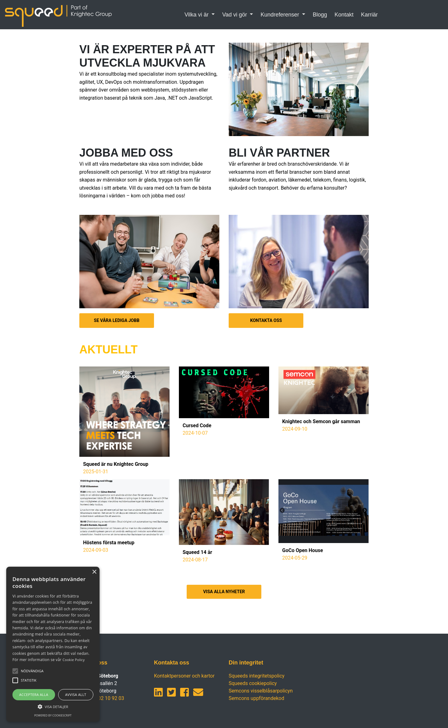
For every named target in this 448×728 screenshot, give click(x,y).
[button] (32, 671)
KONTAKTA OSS (266, 320)
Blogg (320, 15)
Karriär (369, 15)
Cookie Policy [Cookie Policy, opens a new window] (74, 659)
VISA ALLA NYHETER (224, 591)
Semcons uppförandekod (256, 698)
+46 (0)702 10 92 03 (101, 698)
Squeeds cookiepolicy (253, 683)
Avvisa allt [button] (75, 694)
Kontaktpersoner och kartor (184, 676)
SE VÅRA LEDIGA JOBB (116, 320)
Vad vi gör (235, 15)
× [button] (94, 572)
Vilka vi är (197, 15)
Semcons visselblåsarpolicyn (261, 691)
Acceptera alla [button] (33, 694)
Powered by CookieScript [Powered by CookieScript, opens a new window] (53, 715)
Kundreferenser (280, 15)
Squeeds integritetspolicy (256, 676)
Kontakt (343, 15)
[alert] (53, 644)
